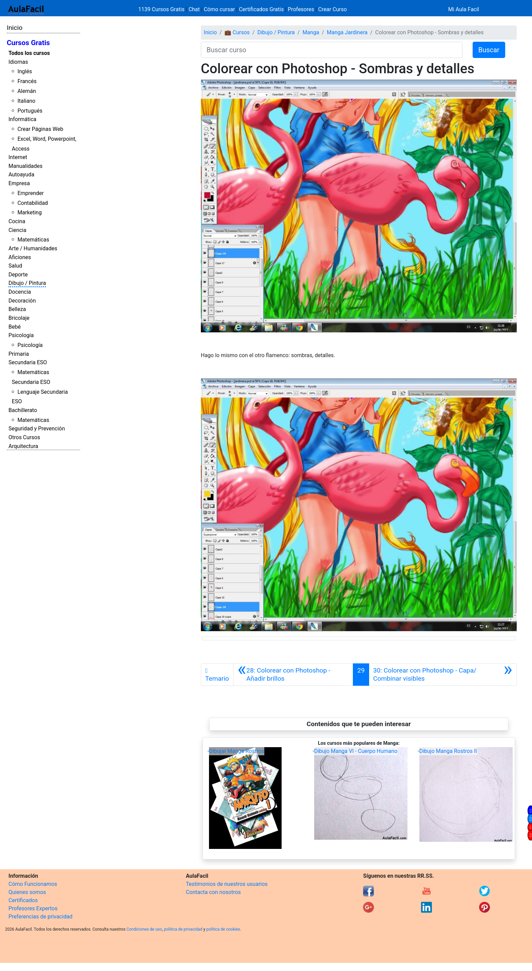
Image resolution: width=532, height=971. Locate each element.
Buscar (488, 50)
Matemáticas (33, 239)
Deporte (18, 274)
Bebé (14, 327)
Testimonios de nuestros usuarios (227, 884)
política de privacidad (183, 929)
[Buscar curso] (331, 50)
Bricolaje (19, 318)
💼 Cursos (237, 32)
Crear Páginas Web (40, 129)
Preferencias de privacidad (40, 916)
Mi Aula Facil (463, 9)
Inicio (14, 28)
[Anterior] (293, 674)
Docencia (19, 292)
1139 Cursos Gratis (162, 9)
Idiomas (18, 62)
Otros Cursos (24, 437)
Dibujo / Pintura (27, 283)
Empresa (19, 183)
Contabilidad (32, 203)
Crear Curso (332, 9)
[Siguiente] (443, 674)
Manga (310, 32)
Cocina (16, 221)
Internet (17, 157)
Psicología (21, 335)
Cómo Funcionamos (32, 884)
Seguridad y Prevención (36, 428)
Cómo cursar (219, 9)
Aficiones (19, 257)
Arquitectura (23, 446)
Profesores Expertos (32, 908)
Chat (194, 9)
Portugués (29, 111)
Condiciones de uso (144, 929)
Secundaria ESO (27, 362)
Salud (15, 266)
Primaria (18, 354)
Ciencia (17, 230)
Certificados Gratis (261, 9)
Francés (26, 81)
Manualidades (25, 166)
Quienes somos (27, 892)
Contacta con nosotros (213, 892)
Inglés (24, 71)
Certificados (23, 900)
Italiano (26, 101)
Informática (22, 119)
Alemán (26, 91)
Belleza (17, 309)
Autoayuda (21, 174)
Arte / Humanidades (32, 248)
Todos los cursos (29, 53)
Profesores (301, 9)
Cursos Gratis (28, 43)
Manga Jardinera (347, 32)
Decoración (22, 300)
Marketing (29, 212)
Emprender (30, 193)
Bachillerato (22, 410)
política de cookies (223, 929)
